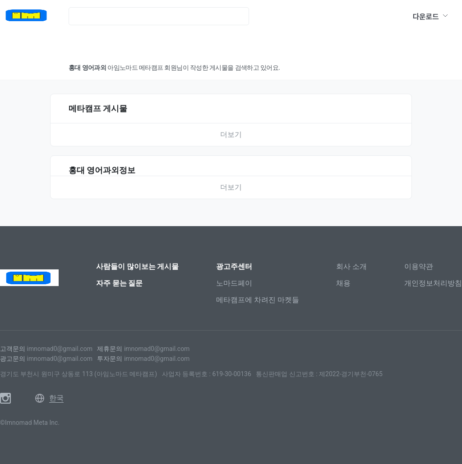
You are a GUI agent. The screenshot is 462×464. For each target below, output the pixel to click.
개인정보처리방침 (433, 283)
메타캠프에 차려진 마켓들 (257, 300)
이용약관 (418, 266)
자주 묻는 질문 (119, 283)
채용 (343, 283)
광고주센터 (234, 266)
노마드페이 (234, 283)
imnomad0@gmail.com (59, 348)
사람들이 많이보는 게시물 (137, 266)
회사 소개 (351, 266)
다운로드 (430, 16)
